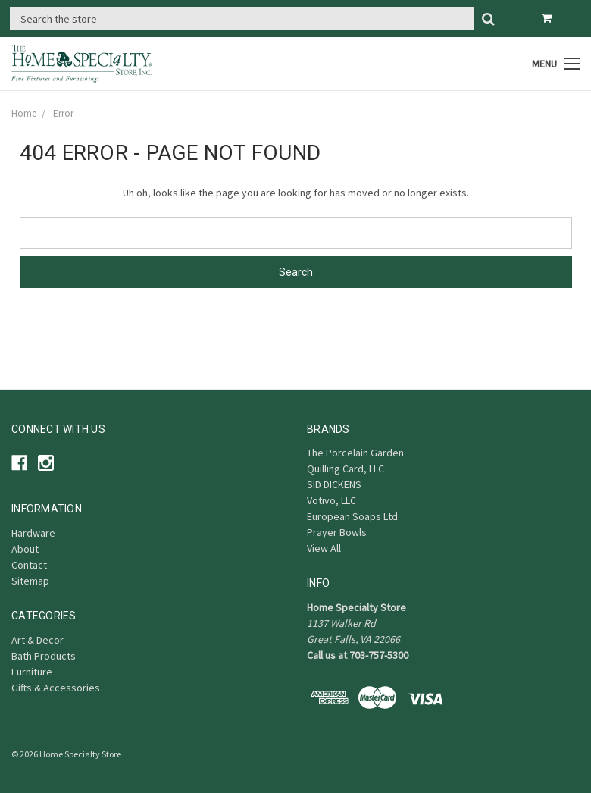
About (25, 549)
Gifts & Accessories (55, 687)
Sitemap (30, 581)
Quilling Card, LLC (345, 468)
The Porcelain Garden (355, 452)
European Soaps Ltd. (353, 516)
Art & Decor (37, 640)
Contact (29, 565)
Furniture (31, 672)
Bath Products (43, 656)
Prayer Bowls (337, 532)
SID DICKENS (334, 484)
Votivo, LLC (331, 500)
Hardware (33, 533)
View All (324, 548)
